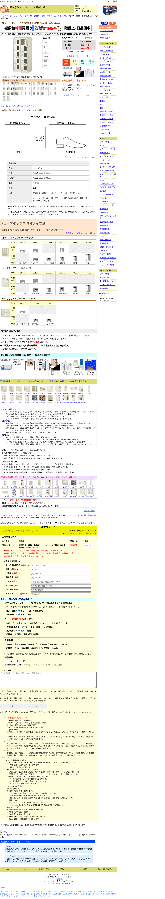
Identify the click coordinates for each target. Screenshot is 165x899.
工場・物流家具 (105, 240)
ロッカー (103, 180)
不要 (28, 615)
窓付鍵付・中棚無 (106, 115)
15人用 (65, 486)
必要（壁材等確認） (31, 634)
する (21, 611)
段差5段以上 (55, 623)
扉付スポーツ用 (105, 94)
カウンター (104, 198)
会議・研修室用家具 (107, 171)
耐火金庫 (103, 191)
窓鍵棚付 (58, 401)
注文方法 (24, 869)
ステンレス (35, 401)
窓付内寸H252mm (106, 126)
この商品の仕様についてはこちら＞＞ (77, 95)
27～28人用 (30, 495)
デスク (102, 146)
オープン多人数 (105, 58)
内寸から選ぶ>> (106, 38)
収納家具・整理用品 (107, 187)
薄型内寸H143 (105, 54)
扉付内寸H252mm (106, 79)
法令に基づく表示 (105, 869)
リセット (35, 706)
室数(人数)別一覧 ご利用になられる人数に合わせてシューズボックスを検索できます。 (41, 477)
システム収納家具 (106, 194)
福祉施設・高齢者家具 (108, 258)
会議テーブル (105, 163)
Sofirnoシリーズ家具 (107, 265)
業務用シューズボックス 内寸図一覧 (80, 233)
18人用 (82, 486)
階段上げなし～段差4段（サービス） (32, 623)
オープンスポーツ (106, 90)
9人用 (31, 486)
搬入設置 (83, 62)
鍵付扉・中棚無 (105, 69)
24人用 (14, 495)
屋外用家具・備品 (106, 222)
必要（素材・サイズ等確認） (41, 627)
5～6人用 (14, 486)
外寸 (46, 47)
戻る (3, 832)
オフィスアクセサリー (108, 205)
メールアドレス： (16, 594)
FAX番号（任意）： (14, 589)
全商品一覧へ (89, 511)
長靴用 (4, 401)
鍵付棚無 (58, 392)
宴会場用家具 (105, 233)
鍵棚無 (73, 392)
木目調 (42, 401)
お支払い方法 (44, 869)
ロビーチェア (105, 202)
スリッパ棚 (104, 97)
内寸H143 (19, 392)
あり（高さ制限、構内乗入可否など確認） (33, 648)
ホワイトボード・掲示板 (108, 175)
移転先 (30, 644)
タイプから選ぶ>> (106, 31)
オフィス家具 (105, 142)
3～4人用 (5, 486)
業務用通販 (104, 288)
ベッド (102, 236)
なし (55, 648)
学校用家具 (104, 225)
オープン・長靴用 (106, 83)
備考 (46, 66)
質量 (46, 61)
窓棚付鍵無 (73, 401)
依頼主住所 (20, 644)
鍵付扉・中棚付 (105, 65)
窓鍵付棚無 (65, 401)
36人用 (65, 495)
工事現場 (62, 644)
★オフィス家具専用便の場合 (15, 760)
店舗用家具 (104, 243)
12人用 (48, 486)
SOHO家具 (104, 250)
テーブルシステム (106, 156)
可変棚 (35, 392)
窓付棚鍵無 (81, 401)
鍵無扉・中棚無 (105, 76)
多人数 (27, 392)
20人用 (91, 486)
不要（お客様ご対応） (35, 611)
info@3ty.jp (59, 879)
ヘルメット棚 (105, 133)
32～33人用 (48, 495)
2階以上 (67, 623)
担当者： (13, 573)
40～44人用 (73, 495)
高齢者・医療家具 (106, 247)
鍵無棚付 (66, 392)
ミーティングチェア (107, 167)
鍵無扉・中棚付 (105, 72)
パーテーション (105, 160)
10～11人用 (39, 486)
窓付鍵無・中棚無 (106, 122)
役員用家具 (104, 209)
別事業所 (52, 644)
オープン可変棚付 (106, 61)
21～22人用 (5, 495)
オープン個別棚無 (106, 51)
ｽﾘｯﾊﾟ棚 (42, 392)
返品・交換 (64, 869)
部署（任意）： (12, 569)
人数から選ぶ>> (106, 34)
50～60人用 (90, 495)
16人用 (74, 486)
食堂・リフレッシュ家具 (108, 217)
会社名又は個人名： (17, 565)
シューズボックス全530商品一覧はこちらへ (18, 106)
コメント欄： (48, 678)
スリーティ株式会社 (110, 1)
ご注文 (87, 56)
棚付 (4, 392)
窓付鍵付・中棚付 (106, 111)
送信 (11, 706)
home (7, 869)
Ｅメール (102, 296)
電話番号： (14, 585)
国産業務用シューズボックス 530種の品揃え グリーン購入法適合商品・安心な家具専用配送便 (43, 381)
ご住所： (13, 581)
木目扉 (102, 101)
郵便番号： (14, 577)
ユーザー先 (41, 644)
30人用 (39, 495)
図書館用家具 (105, 229)
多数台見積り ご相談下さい (74, 80)
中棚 (46, 56)
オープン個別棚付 (106, 47)
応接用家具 (104, 212)
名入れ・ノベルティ (107, 285)
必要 (28, 631)
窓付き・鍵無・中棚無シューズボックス (50, 16)
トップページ (6, 16)
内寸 (46, 52)
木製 (50, 401)
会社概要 (83, 869)
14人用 (56, 486)
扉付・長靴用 (105, 86)
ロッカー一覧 (105, 129)
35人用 (56, 495)
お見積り (70, 56)
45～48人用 (82, 495)
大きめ (19, 401)
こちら (93, 533)
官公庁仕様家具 (105, 254)
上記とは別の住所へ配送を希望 (14, 599)
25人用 (22, 495)
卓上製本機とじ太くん (108, 281)
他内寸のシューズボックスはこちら (79, 157)
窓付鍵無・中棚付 (106, 119)
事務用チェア (105, 153)
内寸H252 (81, 392)
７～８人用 (22, 486)
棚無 (11, 392)
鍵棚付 (50, 392)
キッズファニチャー (107, 261)
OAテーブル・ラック (108, 149)
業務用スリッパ (105, 278)
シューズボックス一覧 (23, 16)
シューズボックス (106, 184)
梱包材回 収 (91, 62)
